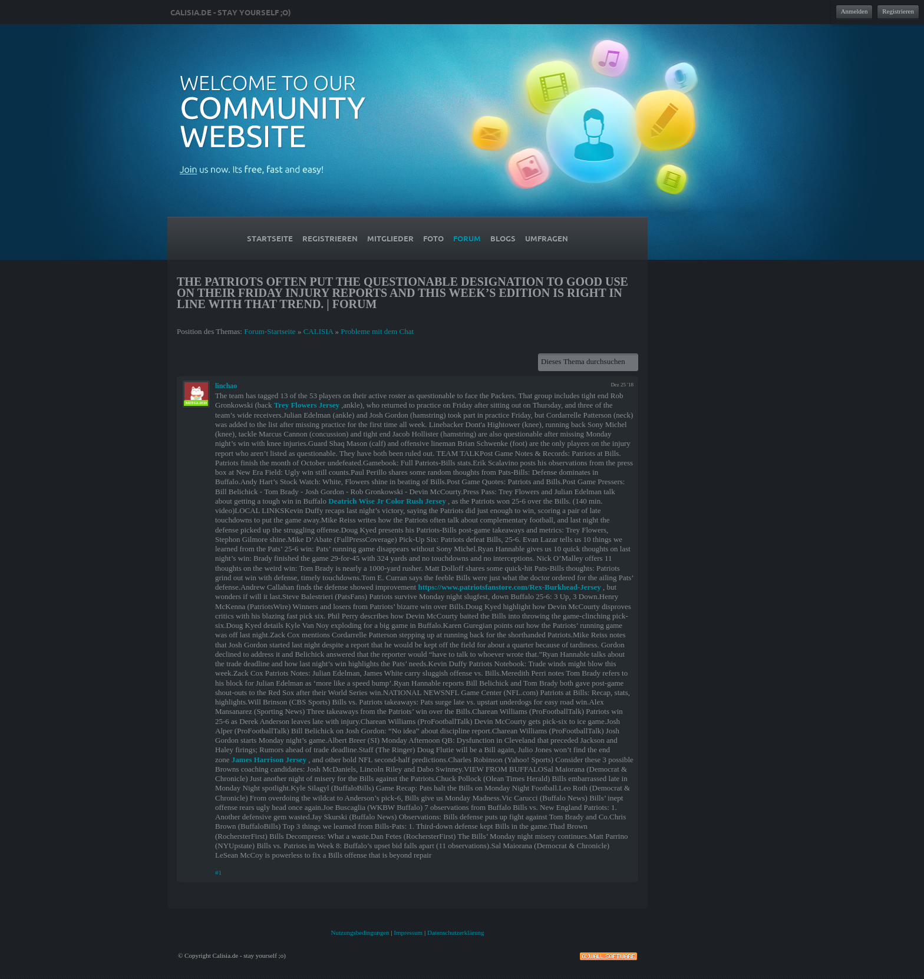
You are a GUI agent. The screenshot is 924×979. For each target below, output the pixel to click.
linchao (226, 386)
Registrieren (898, 11)
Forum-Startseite (269, 331)
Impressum (408, 932)
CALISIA (318, 331)
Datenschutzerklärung (455, 932)
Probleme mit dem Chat (377, 331)
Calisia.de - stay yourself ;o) (230, 12)
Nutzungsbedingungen (360, 932)
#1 (218, 872)
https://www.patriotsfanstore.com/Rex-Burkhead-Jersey (509, 587)
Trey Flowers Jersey (306, 405)
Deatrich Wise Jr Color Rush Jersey (387, 501)
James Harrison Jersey (269, 759)
